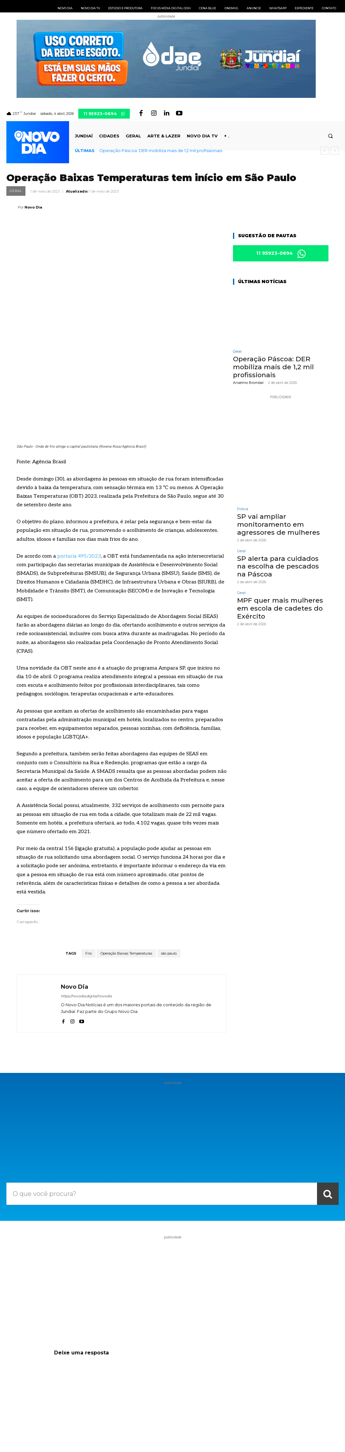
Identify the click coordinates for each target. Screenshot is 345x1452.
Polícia (242, 509)
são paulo (169, 868)
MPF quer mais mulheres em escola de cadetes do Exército (278, 606)
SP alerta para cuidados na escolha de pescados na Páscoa (280, 565)
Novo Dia (33, 207)
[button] (330, 136)
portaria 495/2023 (79, 472)
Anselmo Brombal (248, 383)
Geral (15, 191)
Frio (88, 868)
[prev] (324, 151)
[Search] (328, 1109)
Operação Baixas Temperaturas (126, 868)
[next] (335, 151)
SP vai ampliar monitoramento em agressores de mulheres (277, 524)
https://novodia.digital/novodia (86, 911)
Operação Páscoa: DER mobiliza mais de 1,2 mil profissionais (160, 150)
